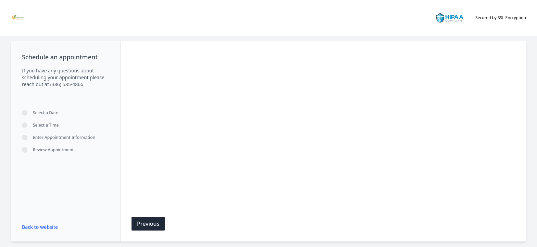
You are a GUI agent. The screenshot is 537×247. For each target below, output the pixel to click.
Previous (148, 223)
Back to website (40, 227)
